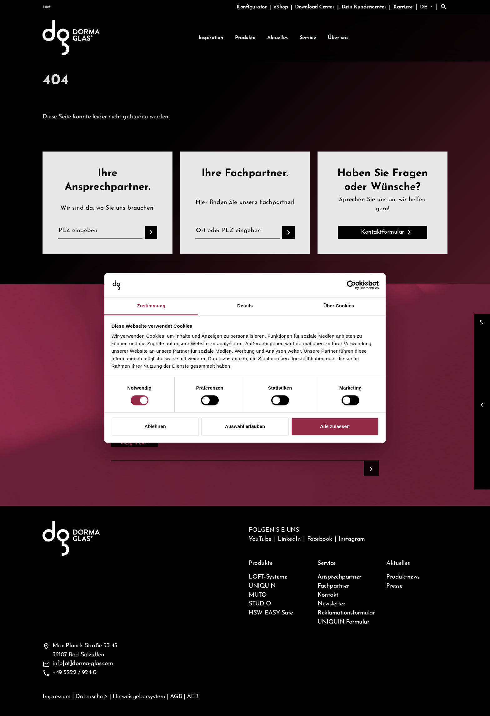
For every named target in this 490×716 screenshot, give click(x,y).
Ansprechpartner (339, 577)
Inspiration (211, 37)
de (424, 7)
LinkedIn (289, 539)
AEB (193, 697)
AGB (176, 697)
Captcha (124, 447)
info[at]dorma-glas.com (82, 663)
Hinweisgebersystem (138, 697)
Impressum (56, 697)
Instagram (351, 539)
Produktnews (403, 577)
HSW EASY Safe (271, 613)
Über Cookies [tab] (338, 305)
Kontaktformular (382, 232)
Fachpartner (333, 586)
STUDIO (260, 604)
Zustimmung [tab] (151, 305)
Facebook (319, 539)
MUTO (258, 595)
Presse (394, 586)
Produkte (245, 37)
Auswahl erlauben (245, 426)
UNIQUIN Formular (343, 622)
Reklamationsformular (346, 613)
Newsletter (331, 604)
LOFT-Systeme (268, 577)
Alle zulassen (335, 426)
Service (308, 37)
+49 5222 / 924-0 (74, 672)
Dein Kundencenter (365, 7)
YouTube (260, 539)
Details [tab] (245, 305)
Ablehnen (155, 426)
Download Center (315, 7)
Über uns (338, 37)
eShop (281, 7)
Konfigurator (252, 7)
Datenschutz (91, 697)
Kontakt (328, 595)
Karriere (403, 7)
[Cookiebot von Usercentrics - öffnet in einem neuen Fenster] (351, 285)
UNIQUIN (262, 586)
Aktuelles (277, 37)
